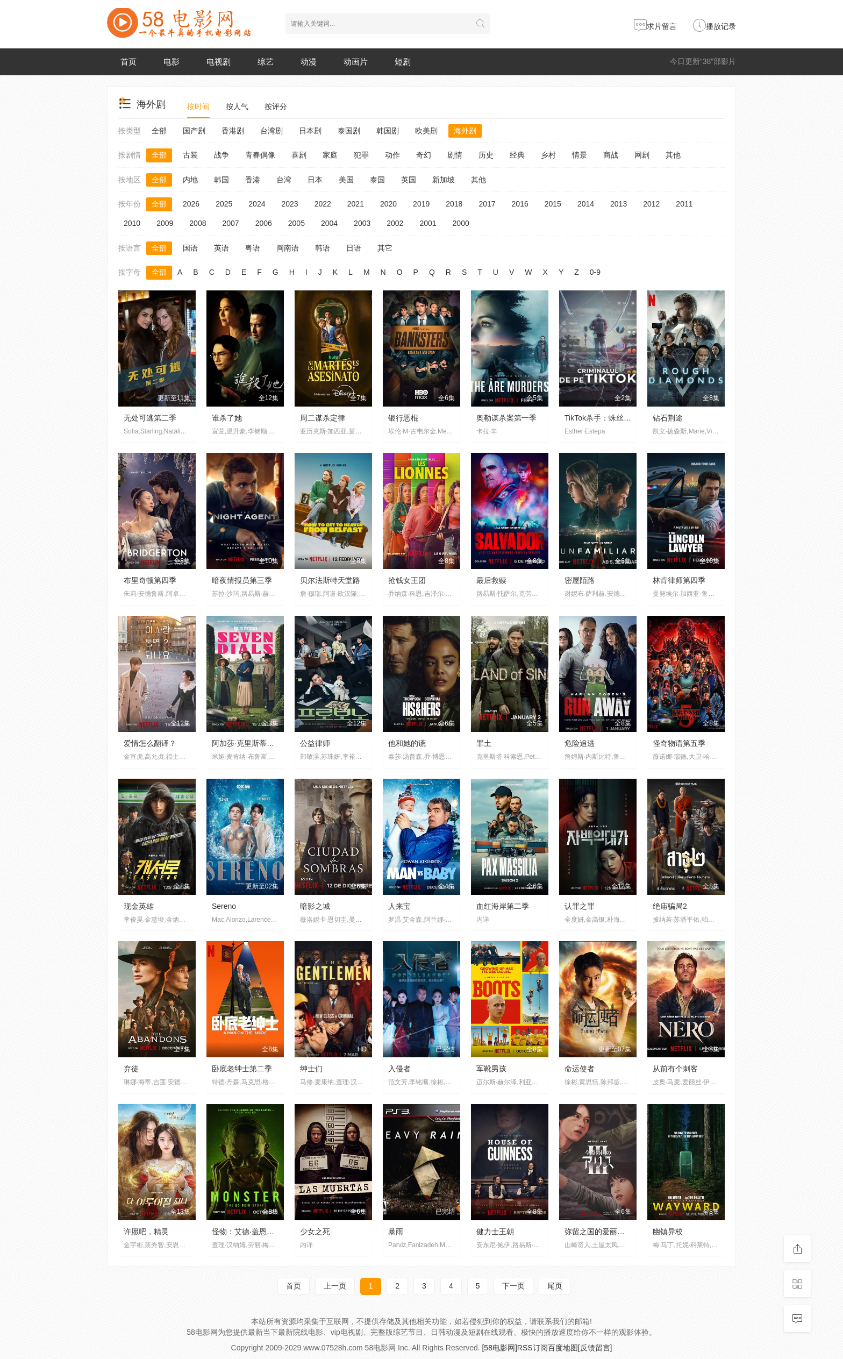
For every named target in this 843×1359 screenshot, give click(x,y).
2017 (486, 204)
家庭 (330, 155)
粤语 (252, 248)
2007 (230, 223)
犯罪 (361, 155)
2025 (224, 204)
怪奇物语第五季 (679, 743)
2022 (323, 204)
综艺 (266, 61)
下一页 (513, 1286)
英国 (408, 179)
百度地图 (563, 1347)
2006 (263, 223)
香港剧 (233, 130)
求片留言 (655, 26)
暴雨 (395, 1231)
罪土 (483, 743)
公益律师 (315, 743)
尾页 (554, 1286)
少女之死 (315, 1231)
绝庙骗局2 (670, 906)
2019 (421, 204)
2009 (164, 223)
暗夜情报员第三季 (242, 580)
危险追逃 (580, 743)
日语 (353, 248)
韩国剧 (387, 130)
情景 (579, 155)
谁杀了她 (227, 418)
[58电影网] (499, 1347)
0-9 (595, 272)
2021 (355, 204)
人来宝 (399, 906)
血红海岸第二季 (502, 906)
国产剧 (194, 130)
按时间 (198, 106)
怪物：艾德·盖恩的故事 (250, 1231)
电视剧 (218, 61)
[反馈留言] (595, 1347)
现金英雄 (139, 906)
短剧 (403, 61)
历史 (486, 155)
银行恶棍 (403, 418)
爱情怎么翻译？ (150, 743)
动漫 (309, 61)
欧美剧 (426, 130)
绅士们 (311, 1068)
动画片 (356, 61)
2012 (651, 204)
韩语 (322, 248)
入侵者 (399, 1068)
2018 (454, 204)
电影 (171, 61)
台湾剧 (271, 130)
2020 (388, 204)
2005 (296, 223)
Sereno (224, 906)
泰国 (377, 179)
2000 (461, 223)
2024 (256, 204)
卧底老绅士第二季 (242, 1068)
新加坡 (443, 179)
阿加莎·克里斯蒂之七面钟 (254, 743)
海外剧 (465, 130)
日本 (315, 179)
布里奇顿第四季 (150, 580)
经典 (517, 155)
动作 (392, 155)
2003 (362, 223)
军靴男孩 (491, 1068)
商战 (610, 155)
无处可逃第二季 (150, 418)
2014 (585, 204)
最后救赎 (491, 580)
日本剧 (310, 130)
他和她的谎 (407, 743)
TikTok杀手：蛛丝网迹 (602, 418)
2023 (289, 204)
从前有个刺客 (675, 1068)
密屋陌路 (580, 580)
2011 (684, 204)
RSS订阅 (532, 1347)
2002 (395, 223)
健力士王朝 (495, 1231)
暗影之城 (315, 906)
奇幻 (423, 155)
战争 (221, 155)
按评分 (276, 106)
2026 (191, 204)
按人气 (237, 106)
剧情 (454, 155)
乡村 (548, 155)
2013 (618, 204)
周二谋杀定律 (322, 418)
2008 (197, 223)
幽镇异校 (668, 1231)
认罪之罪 (580, 906)
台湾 (283, 179)
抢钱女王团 (407, 580)
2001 (427, 223)
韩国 (221, 179)
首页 (128, 61)
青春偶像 (260, 155)
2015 (553, 204)
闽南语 (287, 248)
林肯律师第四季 (679, 580)
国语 (190, 248)
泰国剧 (349, 130)
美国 (346, 179)
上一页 (335, 1286)
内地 (190, 179)
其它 (384, 248)
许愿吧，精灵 (146, 1231)
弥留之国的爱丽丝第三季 (606, 1231)
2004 (329, 223)
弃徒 (131, 1068)
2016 (520, 204)
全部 (159, 130)
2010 (132, 223)
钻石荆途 (668, 418)
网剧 (641, 155)
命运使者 (580, 1068)
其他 (673, 155)
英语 (221, 248)
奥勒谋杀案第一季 (506, 418)
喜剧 (298, 155)
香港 (252, 179)
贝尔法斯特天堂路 (330, 580)
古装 (190, 155)
